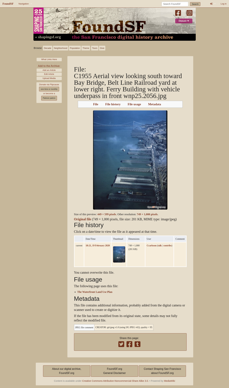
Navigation (24, 3)
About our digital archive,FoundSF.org (66, 371)
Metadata (154, 104)
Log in (224, 3)
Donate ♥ (183, 20)
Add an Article (49, 70)
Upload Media (49, 78)
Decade (47, 48)
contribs (167, 245)
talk (160, 245)
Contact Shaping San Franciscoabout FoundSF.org (162, 371)
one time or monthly (49, 89)
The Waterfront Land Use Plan (94, 292)
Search (195, 4)
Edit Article (49, 74)
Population (75, 48)
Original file (82, 219)
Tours (94, 48)
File (95, 104)
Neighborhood (60, 48)
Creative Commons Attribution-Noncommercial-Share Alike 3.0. (115, 381)
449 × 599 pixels (106, 214)
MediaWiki (169, 381)
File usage (134, 104)
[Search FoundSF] (175, 4)
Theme (85, 48)
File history (113, 104)
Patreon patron (49, 98)
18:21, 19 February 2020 (98, 245)
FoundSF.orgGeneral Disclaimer (114, 371)
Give (102, 48)
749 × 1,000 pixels (147, 214)
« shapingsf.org (48, 37)
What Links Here (49, 59)
